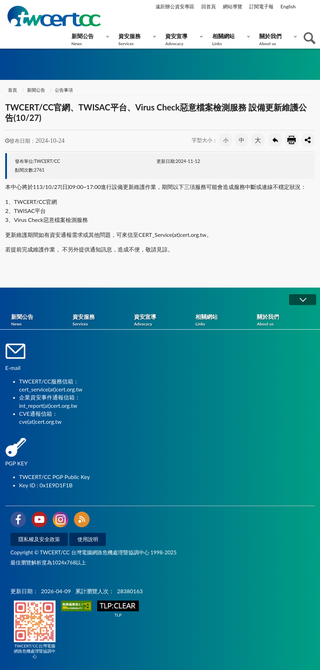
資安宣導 (182, 39)
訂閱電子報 (261, 6)
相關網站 (229, 39)
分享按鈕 (308, 140)
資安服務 (135, 39)
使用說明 (87, 539)
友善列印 (291, 140)
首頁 (12, 90)
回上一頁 (275, 140)
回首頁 (208, 6)
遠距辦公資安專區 (174, 6)
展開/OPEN (302, 299)
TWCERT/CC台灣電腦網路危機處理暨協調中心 (35, 630)
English (288, 6)
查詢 (309, 38)
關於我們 (276, 39)
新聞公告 (88, 39)
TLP (118, 609)
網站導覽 (232, 6)
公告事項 (64, 90)
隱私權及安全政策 (39, 539)
